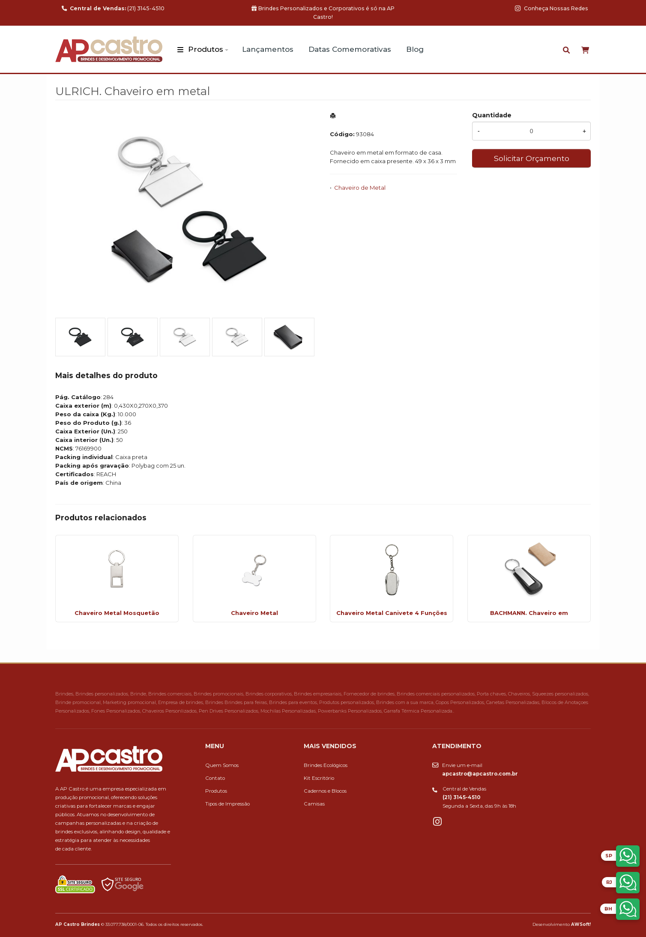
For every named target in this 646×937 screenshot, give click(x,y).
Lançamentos (267, 49)
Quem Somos (222, 765)
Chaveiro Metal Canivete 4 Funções (391, 612)
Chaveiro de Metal (360, 187)
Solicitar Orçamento (531, 158)
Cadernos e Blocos (325, 791)
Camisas (314, 804)
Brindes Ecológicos (325, 765)
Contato (215, 778)
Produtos (205, 49)
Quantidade (491, 115)
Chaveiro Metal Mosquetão (117, 612)
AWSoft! (581, 924)
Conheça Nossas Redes (551, 8)
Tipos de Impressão (227, 804)
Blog (415, 49)
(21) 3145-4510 (113, 8)
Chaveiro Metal (254, 612)
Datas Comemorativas (349, 49)
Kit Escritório (319, 778)
